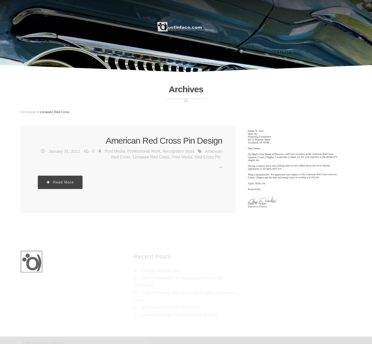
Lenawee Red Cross (151, 157)
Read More (60, 182)
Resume (114, 26)
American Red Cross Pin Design (164, 140)
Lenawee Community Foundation (170, 307)
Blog (328, 26)
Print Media (115, 151)
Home (85, 26)
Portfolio (261, 26)
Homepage (28, 112)
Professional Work (143, 151)
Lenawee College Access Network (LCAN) (179, 314)
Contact (298, 26)
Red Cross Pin (208, 157)
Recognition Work (178, 151)
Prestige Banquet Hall (160, 270)
